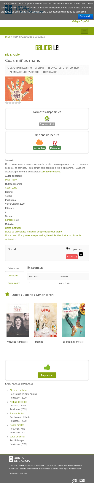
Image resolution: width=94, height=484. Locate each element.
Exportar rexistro (21, 68)
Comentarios (14, 283)
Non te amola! (17, 425)
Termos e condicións (18, 473)
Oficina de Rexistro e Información (24, 469)
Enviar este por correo (65, 68)
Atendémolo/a (75, 469)
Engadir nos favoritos (26, 72)
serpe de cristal (17, 436)
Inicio (7, 37)
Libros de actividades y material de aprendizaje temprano (33, 231)
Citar (41, 68)
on (6, 102)
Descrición (13, 275)
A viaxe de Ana (17, 413)
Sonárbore (10, 220)
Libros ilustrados (13, 228)
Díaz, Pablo (12, 54)
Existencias (13, 268)
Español (85, 21)
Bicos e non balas (19, 390)
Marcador (51, 72)
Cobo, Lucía (11, 187)
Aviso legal (63, 469)
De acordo (85, 16)
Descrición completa (50, 171)
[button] (82, 254)
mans (70, 256)
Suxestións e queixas (48, 469)
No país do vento (18, 402)
